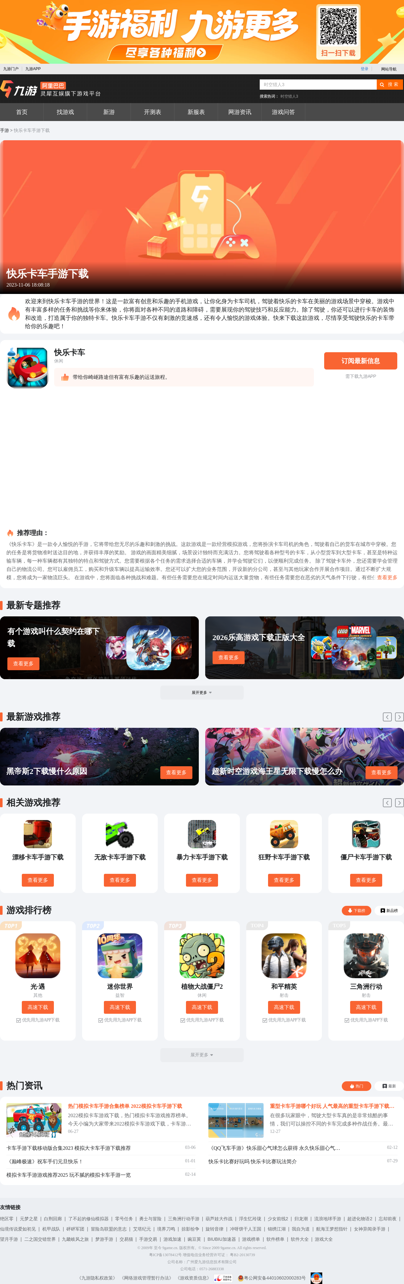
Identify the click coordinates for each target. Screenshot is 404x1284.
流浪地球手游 (327, 1218)
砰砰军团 (75, 1228)
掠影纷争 (190, 1228)
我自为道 (301, 1228)
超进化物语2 (359, 1218)
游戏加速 (172, 1239)
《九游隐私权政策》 (97, 1277)
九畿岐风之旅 (75, 1239)
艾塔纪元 (142, 1228)
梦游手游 (104, 1239)
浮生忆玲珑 (250, 1218)
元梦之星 (29, 1218)
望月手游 (9, 1239)
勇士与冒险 (150, 1218)
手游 (4, 130)
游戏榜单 (251, 1239)
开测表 (152, 112)
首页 (22, 112)
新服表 (196, 112)
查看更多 (23, 663)
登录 (364, 69)
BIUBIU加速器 (221, 1239)
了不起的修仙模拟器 (88, 1218)
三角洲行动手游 (183, 1218)
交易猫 (126, 1239)
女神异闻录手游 (369, 1228)
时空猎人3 (289, 96)
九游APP (33, 69)
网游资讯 (239, 112)
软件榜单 (275, 1239)
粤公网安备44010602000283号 (272, 1277)
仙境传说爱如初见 (18, 1228)
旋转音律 (214, 1228)
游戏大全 (324, 1239)
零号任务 (124, 1218)
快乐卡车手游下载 (32, 130)
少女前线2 (278, 1218)
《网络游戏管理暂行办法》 (146, 1277)
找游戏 (65, 112)
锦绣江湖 (277, 1228)
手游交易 (148, 1239)
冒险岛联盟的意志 (109, 1228)
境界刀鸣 (166, 1228)
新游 (109, 112)
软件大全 (300, 1239)
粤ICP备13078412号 (165, 1255)
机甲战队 (51, 1228)
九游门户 (11, 69)
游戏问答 (283, 112)
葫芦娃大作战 (219, 1218)
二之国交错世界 (40, 1239)
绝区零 (6, 1218)
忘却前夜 (388, 1218)
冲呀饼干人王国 (245, 1228)
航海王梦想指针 (332, 1228)
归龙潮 (301, 1218)
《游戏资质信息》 (193, 1277)
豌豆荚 (194, 1239)
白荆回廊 (53, 1218)
